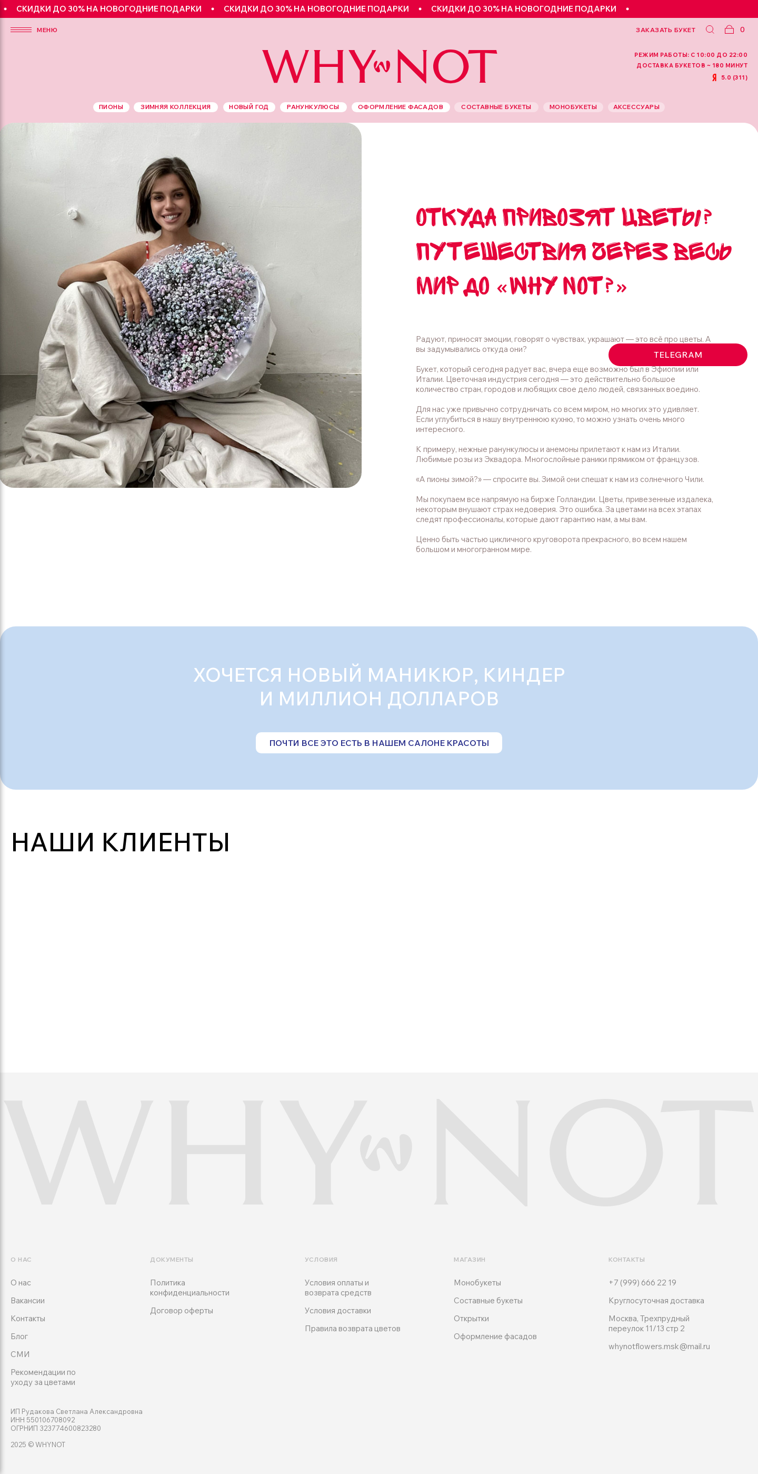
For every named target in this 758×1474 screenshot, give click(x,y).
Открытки (471, 1318)
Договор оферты (181, 1310)
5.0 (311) (734, 77)
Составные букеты (488, 1300)
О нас (21, 1283)
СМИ (20, 1354)
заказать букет (665, 30)
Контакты (28, 1318)
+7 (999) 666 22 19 (642, 1283)
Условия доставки (338, 1310)
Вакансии (28, 1300)
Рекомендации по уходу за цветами (43, 1377)
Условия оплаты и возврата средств (338, 1288)
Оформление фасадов (495, 1336)
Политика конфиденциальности (190, 1288)
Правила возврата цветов (353, 1328)
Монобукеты (477, 1283)
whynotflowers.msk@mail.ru (659, 1346)
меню (47, 30)
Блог (19, 1336)
